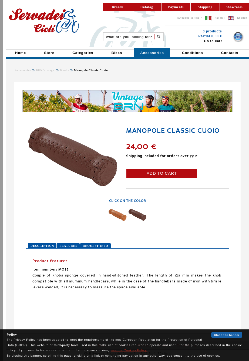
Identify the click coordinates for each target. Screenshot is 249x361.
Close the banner (227, 334)
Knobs (64, 70)
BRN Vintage (45, 70)
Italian (219, 17)
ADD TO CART (162, 173)
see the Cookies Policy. (129, 350)
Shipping (205, 7)
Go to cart (213, 41)
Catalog (146, 7)
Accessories (23, 70)
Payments (176, 7)
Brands (117, 7)
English (242, 17)
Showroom (234, 7)
